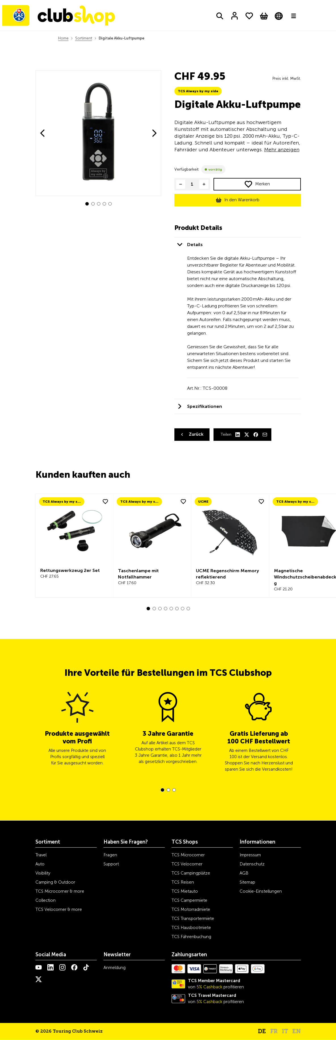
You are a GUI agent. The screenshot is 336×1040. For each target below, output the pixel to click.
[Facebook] (255, 434)
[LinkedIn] (237, 434)
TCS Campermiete (189, 900)
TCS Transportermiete (193, 918)
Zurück (196, 434)
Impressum (250, 854)
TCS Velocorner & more (58, 909)
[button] (87, 204)
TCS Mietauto (185, 891)
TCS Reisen (183, 882)
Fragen (110, 854)
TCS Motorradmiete (191, 909)
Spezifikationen (204, 406)
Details (195, 244)
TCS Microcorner (188, 854)
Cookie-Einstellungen (261, 891)
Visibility (42, 873)
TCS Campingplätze (191, 873)
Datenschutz (252, 864)
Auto (40, 864)
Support (111, 864)
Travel (41, 854)
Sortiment (83, 38)
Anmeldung (114, 967)
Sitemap (247, 882)
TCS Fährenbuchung (191, 936)
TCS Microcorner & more (59, 891)
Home (63, 38)
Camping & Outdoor (55, 882)
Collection (45, 900)
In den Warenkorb (241, 199)
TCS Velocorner (187, 864)
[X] (246, 434)
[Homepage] (61, 17)
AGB (244, 873)
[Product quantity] (192, 184)
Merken (262, 183)
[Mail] (265, 435)
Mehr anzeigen (281, 149)
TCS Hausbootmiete (191, 927)
